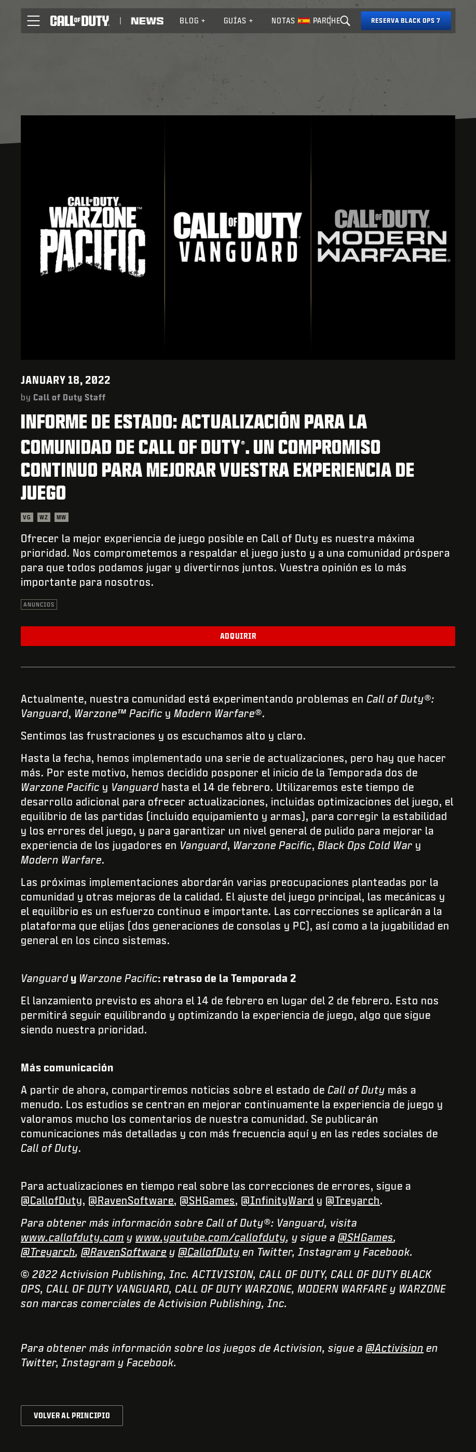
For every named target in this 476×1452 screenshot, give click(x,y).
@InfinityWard (277, 1200)
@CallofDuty (52, 1200)
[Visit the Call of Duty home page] (80, 21)
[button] (33, 20)
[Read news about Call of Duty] (147, 20)
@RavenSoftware (131, 1200)
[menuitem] (192, 20)
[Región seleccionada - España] (308, 20)
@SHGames (207, 1200)
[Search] (345, 21)
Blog (193, 20)
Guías (239, 20)
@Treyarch (352, 1200)
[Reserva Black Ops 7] (406, 20)
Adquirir (238, 636)
